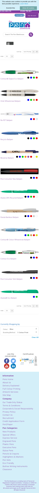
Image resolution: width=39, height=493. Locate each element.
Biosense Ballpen (7, 158)
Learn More (24, 4)
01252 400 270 (5, 11)
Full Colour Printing (11, 389)
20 (10, 56)
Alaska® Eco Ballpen (9, 298)
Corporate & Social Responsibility (18, 408)
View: (2, 56)
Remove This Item (36, 328)
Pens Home (8, 379)
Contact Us (8, 415)
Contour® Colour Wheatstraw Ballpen (15, 240)
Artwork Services (10, 392)
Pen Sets (7, 460)
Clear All (35, 337)
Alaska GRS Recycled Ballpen (12, 198)
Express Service (10, 438)
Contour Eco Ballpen (8, 259)
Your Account (32, 15)
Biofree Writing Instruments (15, 466)
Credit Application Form (13, 421)
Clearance (7, 469)
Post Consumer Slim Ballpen (12, 279)
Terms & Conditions (11, 405)
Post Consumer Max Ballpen (11, 179)
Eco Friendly (8, 463)
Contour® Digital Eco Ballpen (12, 79)
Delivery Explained (11, 385)
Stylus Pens (8, 450)
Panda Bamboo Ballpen (10, 217)
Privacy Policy (9, 412)
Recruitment (8, 418)
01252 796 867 (26, 11)
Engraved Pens (9, 441)
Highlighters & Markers (13, 457)
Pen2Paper (8, 424)
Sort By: (19, 51)
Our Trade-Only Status (12, 402)
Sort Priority (29, 51)
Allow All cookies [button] (28, 8)
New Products (9, 431)
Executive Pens (9, 447)
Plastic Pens (8, 444)
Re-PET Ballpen (6, 120)
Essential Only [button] (10, 8)
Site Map (7, 395)
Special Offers (9, 435)
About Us (7, 382)
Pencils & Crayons (11, 454)
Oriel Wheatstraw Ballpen (10, 101)
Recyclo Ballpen (7, 139)
